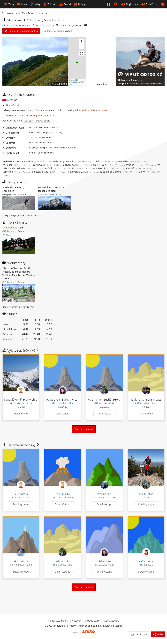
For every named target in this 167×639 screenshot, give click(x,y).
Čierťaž (139, 168)
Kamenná (16, 171)
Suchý (104, 161)
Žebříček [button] (50, 4)
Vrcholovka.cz (9, 13)
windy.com (28, 306)
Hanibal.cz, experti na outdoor (64, 620)
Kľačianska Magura (118, 171)
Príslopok (16, 164)
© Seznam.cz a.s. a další (75, 82)
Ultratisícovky (92, 620)
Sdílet (158, 634)
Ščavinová (46, 164)
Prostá (84, 168)
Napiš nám (139, 634)
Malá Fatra (28, 13)
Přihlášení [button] (150, 4)
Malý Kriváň (108, 164)
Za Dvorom (77, 164)
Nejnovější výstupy (21, 445)
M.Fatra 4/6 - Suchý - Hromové (64, 399)
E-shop (80, 4)
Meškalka (132, 161)
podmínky (96, 625)
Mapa (22, 4)
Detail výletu (21, 413)
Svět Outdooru (111, 620)
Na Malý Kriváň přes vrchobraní (23, 399)
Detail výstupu (21, 504)
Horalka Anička (87, 110)
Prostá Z (111, 168)
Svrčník (57, 168)
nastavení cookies (112, 625)
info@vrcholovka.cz (79, 625)
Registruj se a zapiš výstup (21, 30)
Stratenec (43, 13)
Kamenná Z (84, 171)
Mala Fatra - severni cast (146, 399)
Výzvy (9, 4)
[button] (116, 4)
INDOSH (63, 84)
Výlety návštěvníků (21, 350)
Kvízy (35, 4)
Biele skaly (37, 161)
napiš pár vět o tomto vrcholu (36, 120)
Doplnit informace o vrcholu (58, 30)
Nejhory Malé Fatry (43, 115)
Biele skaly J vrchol (72, 161)
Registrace (130, 4)
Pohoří (65, 4)
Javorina (138, 164)
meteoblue (101, 84)
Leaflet (72, 80)
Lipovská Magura (50, 171)
